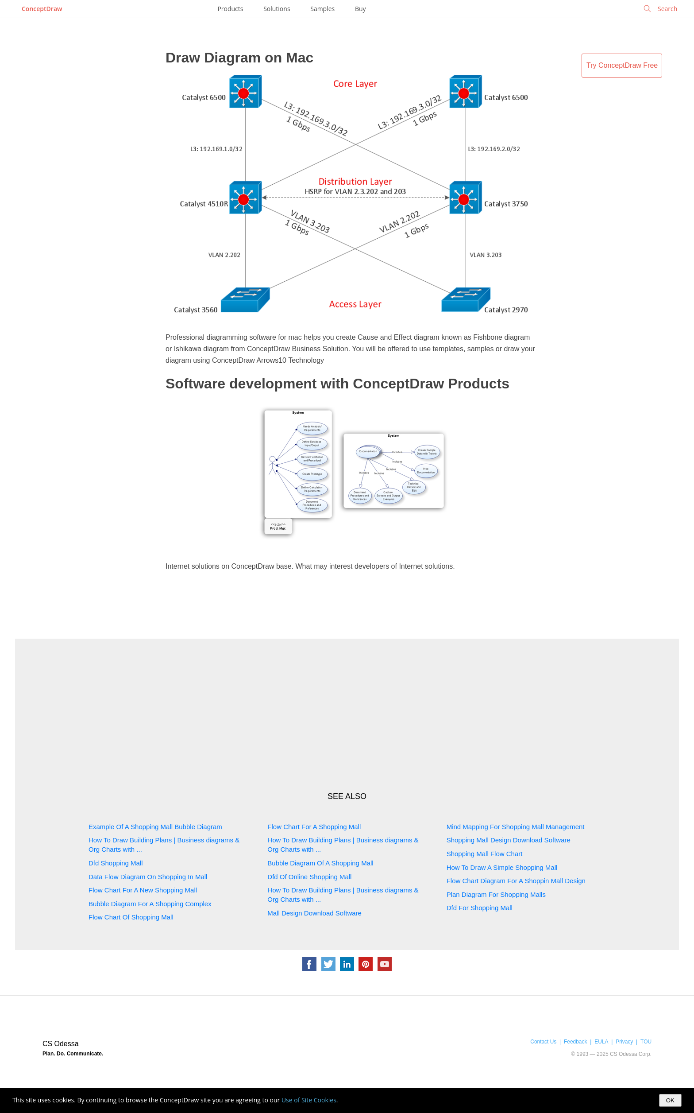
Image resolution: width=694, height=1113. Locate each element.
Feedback (575, 1042)
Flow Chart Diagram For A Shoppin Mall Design (516, 880)
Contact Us (543, 1042)
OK (670, 1100)
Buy (360, 8)
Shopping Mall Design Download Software (509, 840)
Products (230, 8)
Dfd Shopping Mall (116, 863)
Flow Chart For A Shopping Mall (314, 826)
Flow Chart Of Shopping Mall (131, 917)
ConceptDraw (42, 8)
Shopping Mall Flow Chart (485, 853)
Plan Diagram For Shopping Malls (496, 894)
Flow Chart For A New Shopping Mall (143, 890)
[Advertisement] (347, 715)
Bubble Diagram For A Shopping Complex (150, 903)
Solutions (276, 8)
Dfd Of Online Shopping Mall (309, 876)
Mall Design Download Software (314, 913)
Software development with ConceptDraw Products (337, 384)
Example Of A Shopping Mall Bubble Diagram (155, 826)
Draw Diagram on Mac (239, 58)
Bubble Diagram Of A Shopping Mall (320, 863)
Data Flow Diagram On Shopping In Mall (148, 876)
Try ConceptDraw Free (622, 65)
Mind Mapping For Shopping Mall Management (516, 826)
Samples (322, 8)
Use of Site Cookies (308, 1100)
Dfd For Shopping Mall (480, 907)
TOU (646, 1042)
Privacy (624, 1042)
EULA (601, 1042)
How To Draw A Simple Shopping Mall (502, 867)
